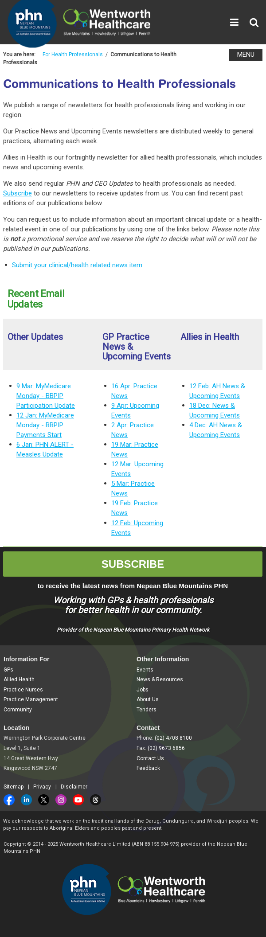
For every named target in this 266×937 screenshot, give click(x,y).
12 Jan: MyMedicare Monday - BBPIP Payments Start (45, 425)
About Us (148, 699)
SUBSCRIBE (133, 564)
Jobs (143, 690)
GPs (8, 670)
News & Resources (160, 679)
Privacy (42, 787)
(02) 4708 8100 (173, 738)
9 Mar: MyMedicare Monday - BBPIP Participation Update (45, 396)
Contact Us (150, 758)
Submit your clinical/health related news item (77, 265)
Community (18, 710)
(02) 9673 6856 (166, 748)
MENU (245, 55)
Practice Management (31, 699)
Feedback (148, 768)
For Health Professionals (73, 54)
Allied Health (19, 679)
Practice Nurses (23, 690)
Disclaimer (74, 787)
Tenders (146, 710)
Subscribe (17, 193)
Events (145, 670)
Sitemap (13, 787)
